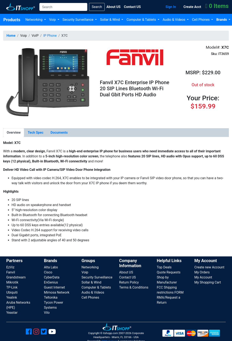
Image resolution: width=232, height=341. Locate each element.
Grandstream (16, 277)
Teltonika (51, 297)
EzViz (10, 267)
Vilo (47, 313)
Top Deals (164, 267)
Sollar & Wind (110, 20)
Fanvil (10, 272)
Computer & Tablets (141, 20)
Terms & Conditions (133, 287)
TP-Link (12, 287)
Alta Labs (51, 267)
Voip (53, 20)
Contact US (127, 277)
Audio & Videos (174, 20)
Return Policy (129, 282)
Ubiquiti (12, 292)
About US (126, 272)
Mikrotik (12, 282)
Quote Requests (168, 272)
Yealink (11, 297)
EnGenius (51, 282)
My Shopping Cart (207, 282)
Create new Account (209, 267)
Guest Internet (54, 287)
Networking (34, 20)
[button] (48, 83)
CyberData (51, 277)
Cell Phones (201, 20)
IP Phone (50, 36)
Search (97, 7)
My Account (203, 277)
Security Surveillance (78, 20)
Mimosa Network (57, 292)
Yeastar (12, 313)
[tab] (13, 132)
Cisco (48, 272)
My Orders (202, 272)
